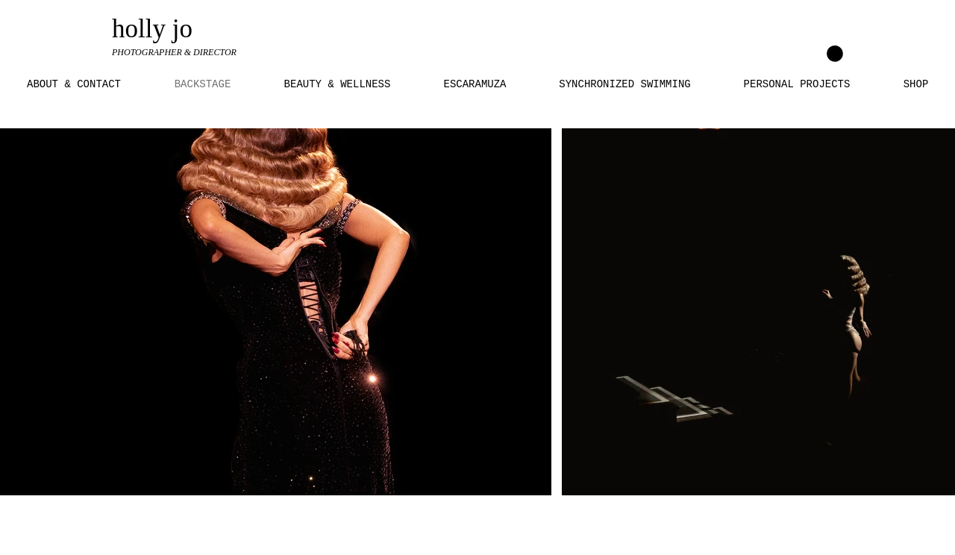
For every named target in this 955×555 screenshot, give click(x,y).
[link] (835, 54)
